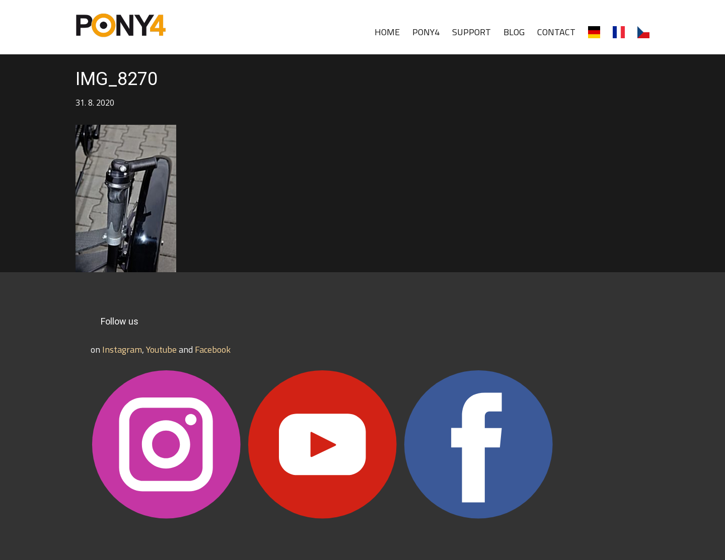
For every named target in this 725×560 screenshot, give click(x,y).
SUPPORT (471, 32)
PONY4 (426, 32)
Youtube (161, 349)
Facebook (213, 349)
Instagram (122, 349)
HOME (387, 32)
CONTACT (556, 32)
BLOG (514, 32)
